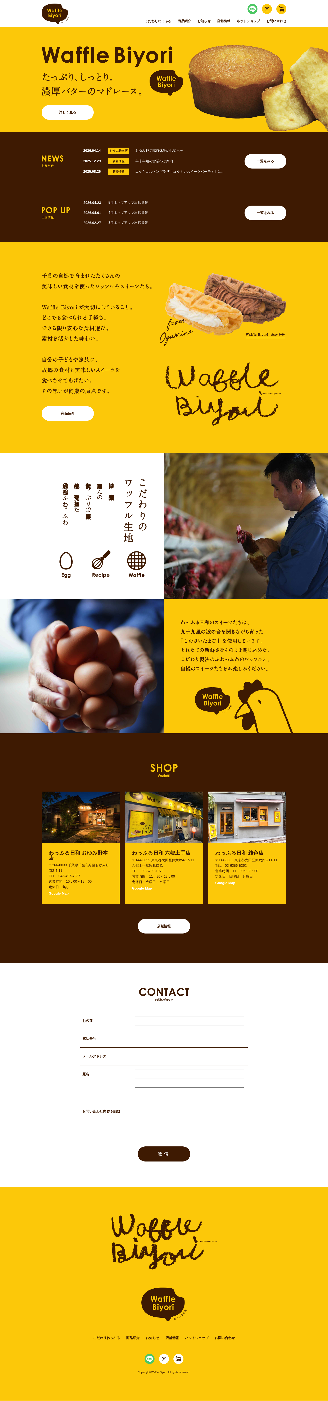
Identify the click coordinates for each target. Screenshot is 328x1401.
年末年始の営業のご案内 (154, 161)
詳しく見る (67, 112)
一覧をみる (265, 161)
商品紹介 (184, 21)
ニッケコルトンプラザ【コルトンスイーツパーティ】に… (179, 171)
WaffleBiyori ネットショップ (281, 9)
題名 (164, 1074)
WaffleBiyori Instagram (267, 9)
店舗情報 (223, 21)
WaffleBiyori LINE (252, 9)
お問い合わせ (276, 21)
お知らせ (204, 21)
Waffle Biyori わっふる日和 (55, 14)
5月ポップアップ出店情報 (128, 202)
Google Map (59, 893)
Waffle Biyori (164, 1304)
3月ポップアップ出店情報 (128, 222)
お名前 (164, 1021)
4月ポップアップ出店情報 (128, 212)
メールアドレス (164, 1056)
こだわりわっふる (158, 21)
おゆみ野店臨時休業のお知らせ (159, 150)
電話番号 (164, 1038)
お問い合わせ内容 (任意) (164, 1112)
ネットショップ (248, 21)
